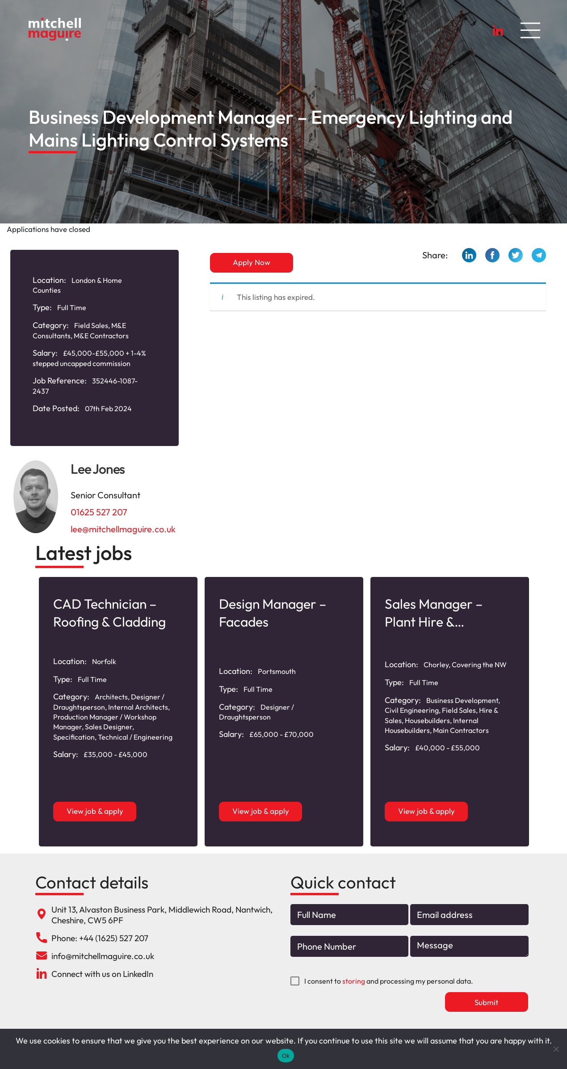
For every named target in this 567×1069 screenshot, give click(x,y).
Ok (286, 1055)
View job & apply (95, 811)
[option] (118, 711)
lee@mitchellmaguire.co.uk (123, 528)
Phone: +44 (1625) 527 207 (99, 938)
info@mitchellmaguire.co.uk (102, 956)
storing (353, 980)
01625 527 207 (99, 512)
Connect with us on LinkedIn (102, 973)
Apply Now (251, 262)
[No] (555, 1048)
